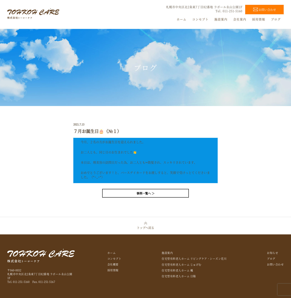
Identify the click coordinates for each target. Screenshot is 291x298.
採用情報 (113, 270)
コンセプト (114, 258)
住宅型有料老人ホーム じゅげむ (182, 264)
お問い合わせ (275, 264)
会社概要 (113, 264)
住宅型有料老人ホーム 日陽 (179, 276)
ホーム (111, 253)
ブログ (271, 258)
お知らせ (272, 253)
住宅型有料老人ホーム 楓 (177, 270)
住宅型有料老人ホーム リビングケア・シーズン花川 (194, 258)
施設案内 (167, 253)
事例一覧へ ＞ (145, 193)
